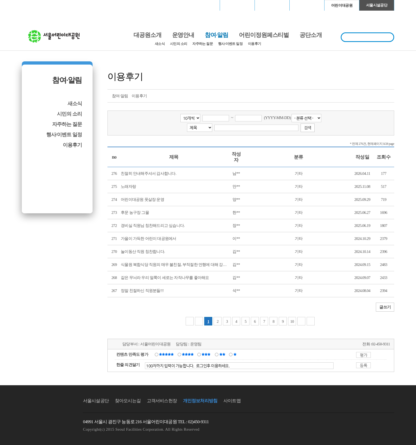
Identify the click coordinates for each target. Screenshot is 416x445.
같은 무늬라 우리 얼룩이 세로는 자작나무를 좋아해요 (165, 278)
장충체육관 (237, 5)
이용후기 (254, 44)
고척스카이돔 (272, 5)
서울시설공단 (376, 5)
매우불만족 (235, 354)
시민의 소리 (178, 44)
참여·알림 (67, 80)
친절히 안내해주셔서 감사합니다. (148, 173)
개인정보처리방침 (200, 400)
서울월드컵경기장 (202, 5)
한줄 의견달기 (128, 365)
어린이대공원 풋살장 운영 (142, 199)
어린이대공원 (341, 5)
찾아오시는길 (128, 400)
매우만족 (167, 354)
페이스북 (370, 95)
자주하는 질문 (202, 44)
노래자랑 (128, 186)
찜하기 (390, 95)
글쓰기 (385, 307)
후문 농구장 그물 (135, 212)
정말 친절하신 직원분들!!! (142, 291)
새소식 (160, 44)
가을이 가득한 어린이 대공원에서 (148, 238)
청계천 (307, 5)
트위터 (360, 95)
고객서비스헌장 (162, 400)
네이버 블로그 (380, 95)
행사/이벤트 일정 (230, 44)
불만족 (222, 354)
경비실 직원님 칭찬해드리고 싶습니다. (153, 225)
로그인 (36, 5)
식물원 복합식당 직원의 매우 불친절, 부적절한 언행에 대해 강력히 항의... (181, 264)
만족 (188, 354)
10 (292, 321)
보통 (207, 354)
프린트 (350, 95)
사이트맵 (232, 400)
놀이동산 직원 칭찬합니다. (143, 251)
